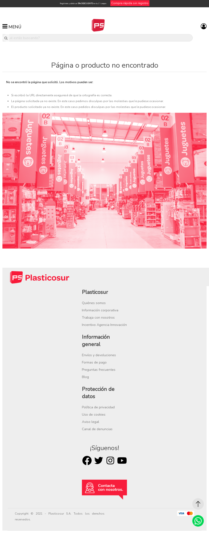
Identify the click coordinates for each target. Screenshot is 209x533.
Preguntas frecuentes (98, 369)
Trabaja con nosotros (98, 317)
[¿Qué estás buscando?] (98, 37)
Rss (110, 460)
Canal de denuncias (97, 429)
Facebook (87, 460)
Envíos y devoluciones (99, 355)
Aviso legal (90, 422)
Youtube (122, 460)
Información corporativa (100, 310)
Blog (85, 377)
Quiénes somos (94, 303)
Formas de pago (94, 362)
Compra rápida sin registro (129, 3)
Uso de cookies (93, 414)
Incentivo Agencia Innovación (104, 325)
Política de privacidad (98, 407)
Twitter (98, 460)
